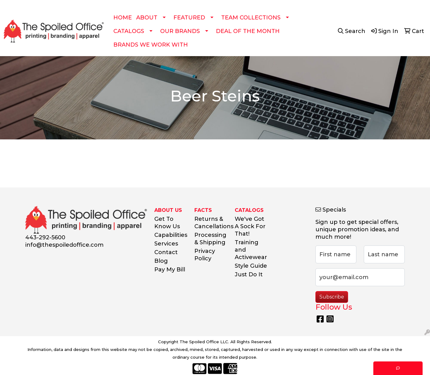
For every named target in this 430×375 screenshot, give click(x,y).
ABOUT (146, 17)
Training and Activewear (251, 250)
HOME (122, 17)
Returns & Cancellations (210, 223)
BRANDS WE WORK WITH (150, 44)
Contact (166, 252)
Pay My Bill (169, 269)
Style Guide (251, 265)
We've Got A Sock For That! (250, 226)
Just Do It (249, 274)
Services (166, 243)
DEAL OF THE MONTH (248, 31)
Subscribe (331, 297)
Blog (161, 261)
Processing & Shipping (210, 239)
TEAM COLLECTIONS (251, 17)
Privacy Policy (204, 255)
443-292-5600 (45, 237)
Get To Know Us (167, 223)
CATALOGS (128, 31)
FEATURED (189, 17)
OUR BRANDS (180, 31)
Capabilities (170, 235)
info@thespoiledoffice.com (64, 244)
